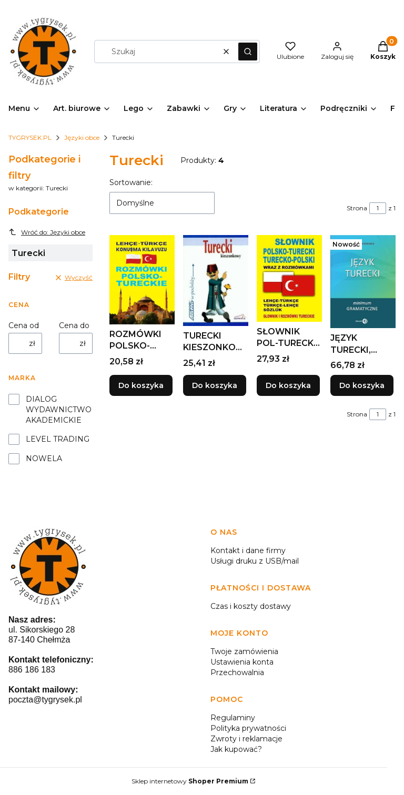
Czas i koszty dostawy (250, 606)
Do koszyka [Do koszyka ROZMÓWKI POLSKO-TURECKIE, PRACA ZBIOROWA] (141, 385)
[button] (247, 51)
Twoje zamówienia (244, 651)
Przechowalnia (237, 672)
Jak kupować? (236, 749)
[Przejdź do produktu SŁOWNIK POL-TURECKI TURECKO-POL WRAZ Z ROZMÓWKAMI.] (289, 278)
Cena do (74, 325)
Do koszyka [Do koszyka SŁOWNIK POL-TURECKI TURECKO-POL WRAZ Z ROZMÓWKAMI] (288, 385)
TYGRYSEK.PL (30, 137)
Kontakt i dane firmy (248, 550)
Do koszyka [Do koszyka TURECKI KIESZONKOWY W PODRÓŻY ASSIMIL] (214, 385)
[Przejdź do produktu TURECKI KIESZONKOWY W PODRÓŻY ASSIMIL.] (215, 280)
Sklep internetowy (190, 781)
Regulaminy (232, 717)
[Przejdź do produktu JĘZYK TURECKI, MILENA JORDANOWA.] (363, 281)
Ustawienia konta (242, 662)
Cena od (23, 325)
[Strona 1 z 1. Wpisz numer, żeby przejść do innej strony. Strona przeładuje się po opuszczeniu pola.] (377, 208)
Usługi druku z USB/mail (254, 561)
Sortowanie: (131, 182)
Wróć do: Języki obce (46, 232)
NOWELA (44, 458)
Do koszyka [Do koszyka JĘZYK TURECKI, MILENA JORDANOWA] (362, 385)
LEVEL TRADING (57, 439)
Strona (357, 208)
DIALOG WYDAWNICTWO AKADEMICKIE (59, 409)
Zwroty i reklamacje (246, 738)
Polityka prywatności (248, 728)
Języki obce (81, 137)
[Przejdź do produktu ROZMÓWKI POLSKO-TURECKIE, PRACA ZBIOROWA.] (142, 279)
